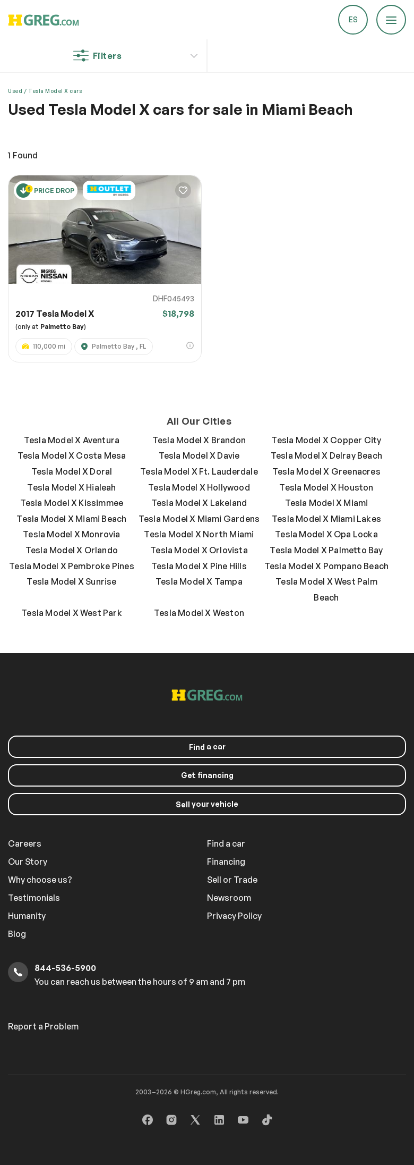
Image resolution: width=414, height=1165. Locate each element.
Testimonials (34, 897)
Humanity (27, 915)
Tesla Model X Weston (199, 612)
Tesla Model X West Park (71, 612)
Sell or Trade (232, 879)
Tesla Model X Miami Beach (71, 518)
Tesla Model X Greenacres (326, 471)
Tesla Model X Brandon (199, 440)
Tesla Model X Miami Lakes (326, 518)
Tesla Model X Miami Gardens (199, 518)
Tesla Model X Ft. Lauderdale (199, 471)
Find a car (226, 843)
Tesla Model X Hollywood (199, 487)
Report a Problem (43, 1026)
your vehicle (207, 804)
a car (207, 747)
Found (23, 155)
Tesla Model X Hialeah (71, 487)
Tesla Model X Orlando (71, 550)
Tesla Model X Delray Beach (326, 455)
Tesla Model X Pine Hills (199, 566)
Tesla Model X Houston (326, 487)
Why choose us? (40, 879)
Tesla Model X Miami (326, 502)
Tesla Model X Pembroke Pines (71, 566)
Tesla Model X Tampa (199, 581)
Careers (24, 843)
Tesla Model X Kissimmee (72, 502)
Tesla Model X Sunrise (71, 581)
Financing (226, 861)
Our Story (27, 861)
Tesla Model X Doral (72, 471)
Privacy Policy (234, 915)
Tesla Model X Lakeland (199, 502)
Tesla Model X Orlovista (199, 550)
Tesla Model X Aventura (71, 440)
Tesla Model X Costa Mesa (72, 455)
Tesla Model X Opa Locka (326, 534)
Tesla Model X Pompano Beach (326, 566)
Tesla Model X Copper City (326, 440)
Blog (17, 933)
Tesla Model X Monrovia (71, 534)
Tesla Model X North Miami (199, 534)
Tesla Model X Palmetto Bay (326, 550)
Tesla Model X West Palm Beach (326, 589)
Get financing (207, 775)
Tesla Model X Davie (199, 455)
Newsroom (229, 897)
